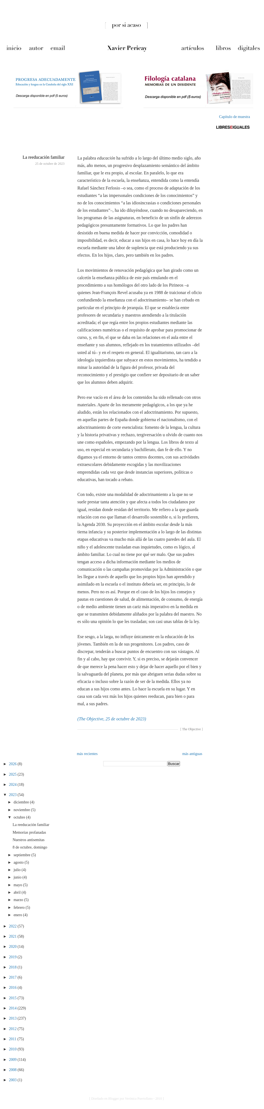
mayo (18, 885)
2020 (13, 947)
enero (18, 915)
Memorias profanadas (29, 832)
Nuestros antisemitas (28, 840)
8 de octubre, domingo (30, 847)
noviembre (22, 810)
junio (17, 877)
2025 (13, 774)
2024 (13, 785)
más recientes (87, 754)
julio (17, 870)
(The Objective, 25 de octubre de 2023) (111, 719)
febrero (19, 907)
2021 (13, 936)
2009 (13, 1060)
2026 (13, 764)
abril (17, 892)
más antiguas (192, 754)
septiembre (22, 855)
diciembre (21, 802)
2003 (13, 1080)
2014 (13, 1008)
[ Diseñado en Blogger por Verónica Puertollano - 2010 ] (126, 1098)
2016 (13, 988)
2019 (13, 957)
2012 (13, 1029)
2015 (13, 998)
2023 (13, 795)
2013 (13, 1018)
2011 (13, 1039)
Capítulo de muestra (234, 117)
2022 (13, 926)
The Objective (191, 729)
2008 (13, 1070)
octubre (19, 817)
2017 (13, 977)
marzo (18, 900)
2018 (13, 967)
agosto (18, 862)
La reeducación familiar (43, 157)
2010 (13, 1049)
